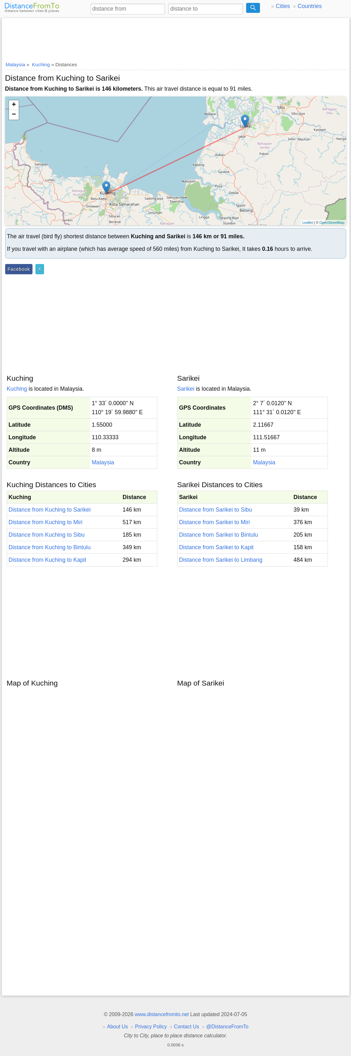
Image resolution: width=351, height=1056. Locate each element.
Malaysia (103, 462)
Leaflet (307, 222)
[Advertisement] (175, 38)
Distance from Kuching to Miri (46, 522)
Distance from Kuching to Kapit (48, 560)
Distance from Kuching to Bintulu (50, 547)
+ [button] (14, 105)
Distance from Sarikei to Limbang (221, 560)
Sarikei (186, 389)
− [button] (14, 115)
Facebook (19, 269)
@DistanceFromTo (227, 1026)
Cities (283, 6)
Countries (310, 6)
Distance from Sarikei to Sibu (215, 509)
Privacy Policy (151, 1026)
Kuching (17, 389)
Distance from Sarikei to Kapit (216, 547)
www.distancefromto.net (162, 1014)
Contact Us (186, 1026)
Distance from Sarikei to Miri (214, 522)
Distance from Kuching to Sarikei (50, 509)
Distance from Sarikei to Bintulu (218, 535)
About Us (117, 1026)
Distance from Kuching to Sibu (47, 535)
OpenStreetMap (332, 222)
